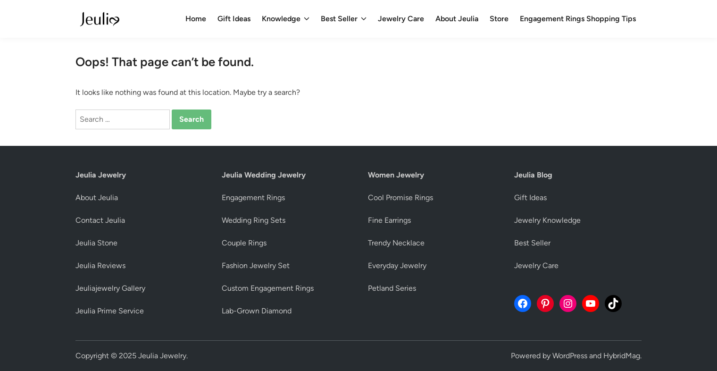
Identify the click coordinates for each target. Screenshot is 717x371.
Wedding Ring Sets (253, 220)
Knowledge (285, 19)
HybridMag (621, 355)
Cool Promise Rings (400, 197)
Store (499, 18)
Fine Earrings (389, 220)
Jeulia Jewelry (162, 355)
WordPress (569, 355)
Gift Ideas (233, 18)
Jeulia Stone (96, 242)
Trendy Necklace (396, 242)
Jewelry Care (401, 18)
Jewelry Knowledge (547, 220)
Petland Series (392, 288)
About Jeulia (456, 18)
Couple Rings (244, 242)
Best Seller (344, 19)
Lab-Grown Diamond (257, 310)
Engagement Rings (253, 197)
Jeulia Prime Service (109, 310)
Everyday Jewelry (397, 265)
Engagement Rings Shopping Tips (578, 18)
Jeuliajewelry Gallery (110, 288)
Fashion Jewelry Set (256, 265)
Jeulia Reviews (100, 265)
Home (195, 18)
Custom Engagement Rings (268, 288)
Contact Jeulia (100, 220)
